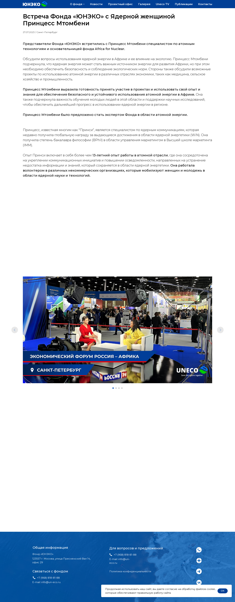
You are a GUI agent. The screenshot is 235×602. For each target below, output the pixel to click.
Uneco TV (162, 4)
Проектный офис (120, 4)
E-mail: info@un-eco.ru (46, 582)
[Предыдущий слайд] (14, 330)
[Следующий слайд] (220, 330)
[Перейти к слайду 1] (113, 388)
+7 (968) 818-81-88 (48, 577)
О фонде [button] (76, 4)
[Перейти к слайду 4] (122, 388)
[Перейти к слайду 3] (119, 388)
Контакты (205, 4)
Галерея (144, 4)
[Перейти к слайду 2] (116, 388)
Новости (96, 4)
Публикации (184, 4)
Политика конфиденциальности (130, 571)
